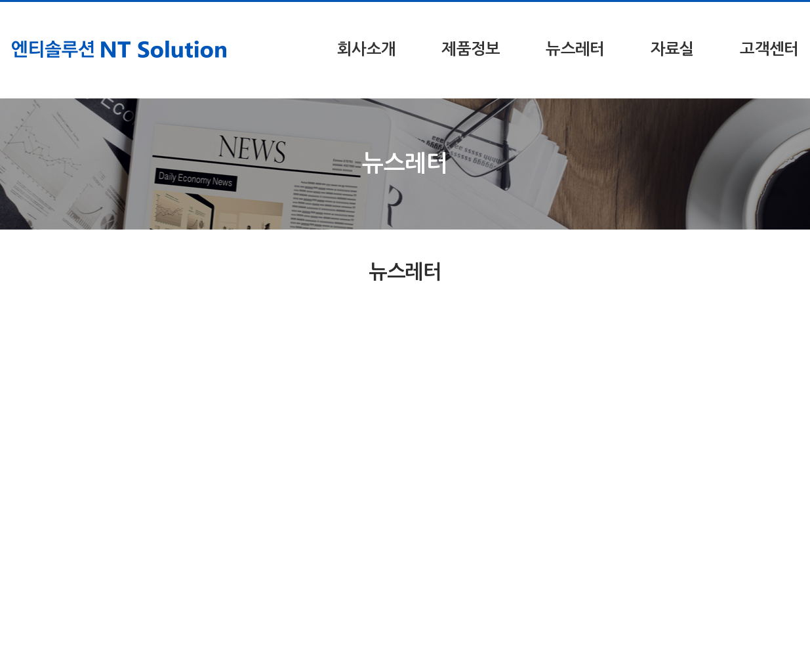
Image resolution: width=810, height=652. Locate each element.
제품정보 (470, 49)
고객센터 (769, 49)
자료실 (673, 49)
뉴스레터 (575, 49)
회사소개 (366, 49)
